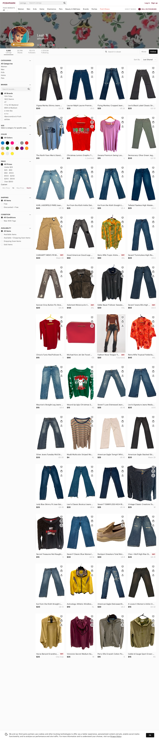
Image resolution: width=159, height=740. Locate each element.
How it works (130, 9)
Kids (35, 9)
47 (3, 102)
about (143, 52)
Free (4, 204)
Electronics (51, 9)
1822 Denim (7, 99)
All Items (6, 200)
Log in (147, 3)
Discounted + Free (10, 207)
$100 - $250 (8, 176)
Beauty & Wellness (72, 9)
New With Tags (8, 221)
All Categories (7, 64)
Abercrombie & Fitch (11, 116)
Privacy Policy (115, 736)
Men (28, 9)
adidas (5, 119)
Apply (29, 188)
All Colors (6, 138)
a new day (7, 111)
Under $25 (7, 167)
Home (42, 9)
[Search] (45, 3)
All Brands (7, 93)
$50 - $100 (7, 173)
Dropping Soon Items (11, 241)
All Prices (6, 164)
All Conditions (8, 217)
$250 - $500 (8, 179)
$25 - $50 (6, 170)
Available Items (8, 234)
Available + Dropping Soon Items (15, 238)
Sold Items (7, 244)
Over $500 (7, 182)
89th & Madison (9, 108)
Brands (86, 9)
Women (21, 9)
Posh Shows (105, 9)
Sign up (154, 3)
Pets (60, 9)
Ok (150, 735)
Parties (94, 9)
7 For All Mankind (9, 105)
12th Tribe (6, 96)
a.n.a (4, 114)
